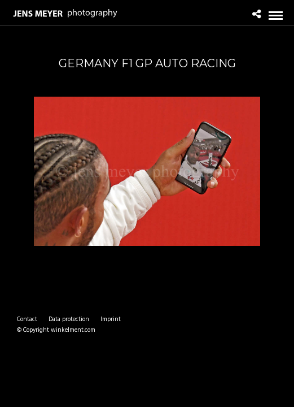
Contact (27, 319)
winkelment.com (73, 330)
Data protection (69, 319)
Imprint (110, 319)
